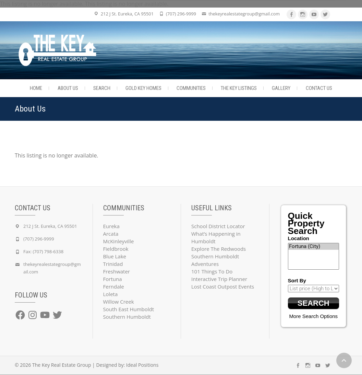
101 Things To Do (211, 271)
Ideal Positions (142, 365)
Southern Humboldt (127, 316)
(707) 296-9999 (181, 14)
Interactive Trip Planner (219, 279)
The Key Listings (239, 88)
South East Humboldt (128, 309)
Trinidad (113, 263)
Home (36, 88)
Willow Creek (118, 301)
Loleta (110, 294)
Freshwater (116, 271)
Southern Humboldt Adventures (215, 260)
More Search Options (313, 316)
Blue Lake (114, 256)
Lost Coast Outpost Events (222, 286)
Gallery (281, 88)
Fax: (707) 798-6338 (43, 251)
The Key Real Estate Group (61, 365)
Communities (191, 88)
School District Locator (218, 226)
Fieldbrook (116, 248)
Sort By (297, 280)
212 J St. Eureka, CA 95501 (127, 14)
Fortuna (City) (313, 246)
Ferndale (113, 286)
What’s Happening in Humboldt (216, 237)
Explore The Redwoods (218, 248)
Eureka (111, 226)
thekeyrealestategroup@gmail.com (244, 14)
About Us (68, 88)
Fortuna (112, 279)
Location (299, 238)
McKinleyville (118, 241)
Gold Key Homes (143, 88)
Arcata (111, 233)
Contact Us (319, 88)
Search (101, 88)
